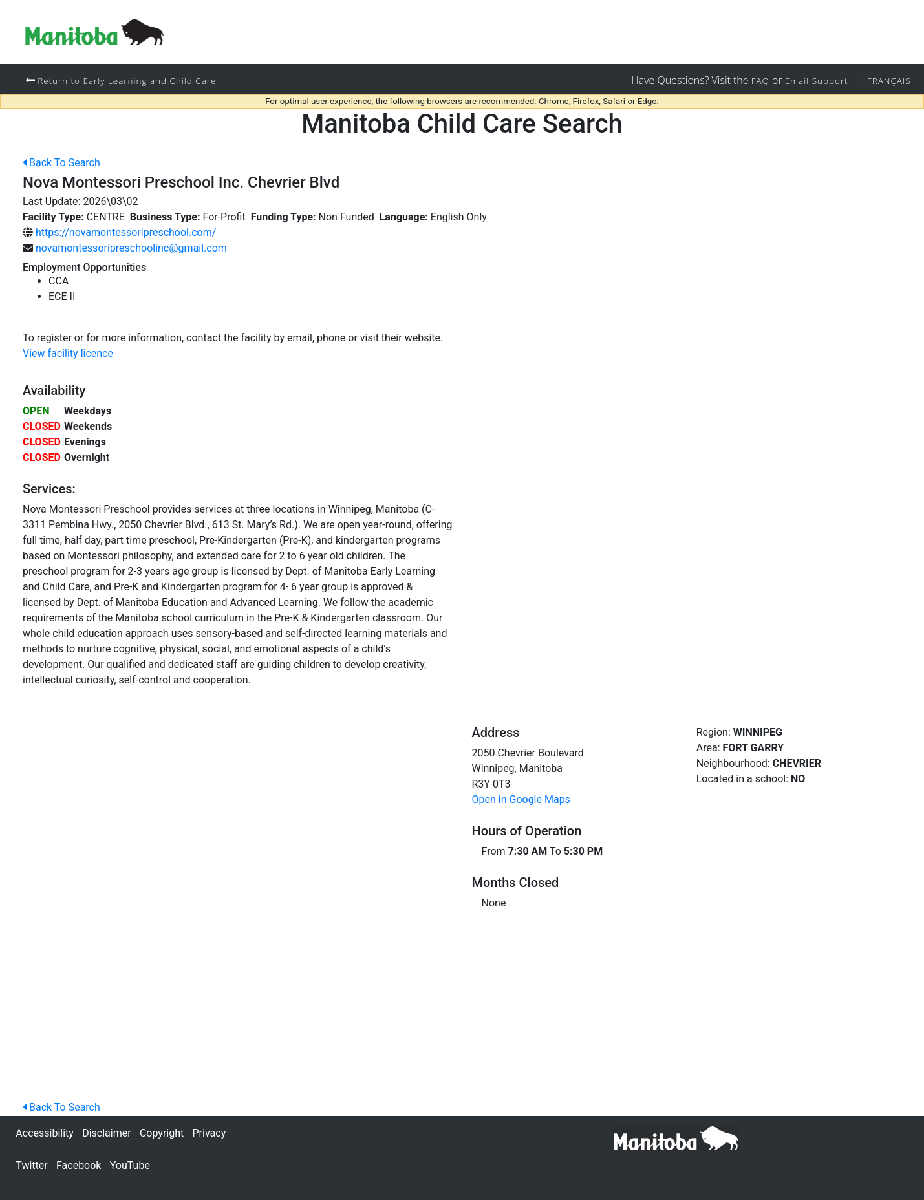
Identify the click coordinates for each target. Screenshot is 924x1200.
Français (888, 80)
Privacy (209, 1133)
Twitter (31, 1165)
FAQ (753, 80)
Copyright (162, 1133)
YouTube (130, 1165)
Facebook (78, 1165)
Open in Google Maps (521, 800)
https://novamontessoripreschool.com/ (126, 233)
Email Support (812, 80)
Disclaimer (106, 1133)
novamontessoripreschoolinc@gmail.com (131, 248)
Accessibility (45, 1133)
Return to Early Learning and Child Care (132, 80)
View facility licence (68, 354)
